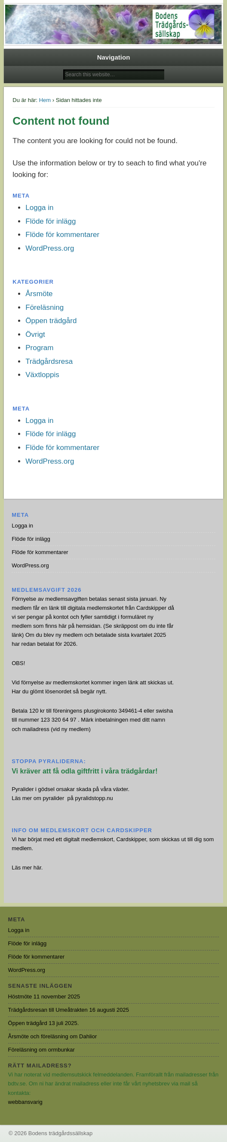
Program (39, 348)
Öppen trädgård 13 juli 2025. (43, 1023)
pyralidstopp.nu (94, 798)
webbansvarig (25, 1102)
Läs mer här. (27, 867)
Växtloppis (42, 375)
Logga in (39, 208)
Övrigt (35, 334)
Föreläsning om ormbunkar (41, 1049)
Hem (45, 100)
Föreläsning (44, 307)
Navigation (113, 57)
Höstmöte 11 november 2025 (44, 996)
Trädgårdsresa (49, 361)
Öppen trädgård (51, 321)
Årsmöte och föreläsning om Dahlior (52, 1036)
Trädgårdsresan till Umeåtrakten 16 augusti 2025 (68, 1010)
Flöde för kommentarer (62, 235)
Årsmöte (38, 294)
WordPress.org (49, 248)
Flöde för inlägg (50, 221)
